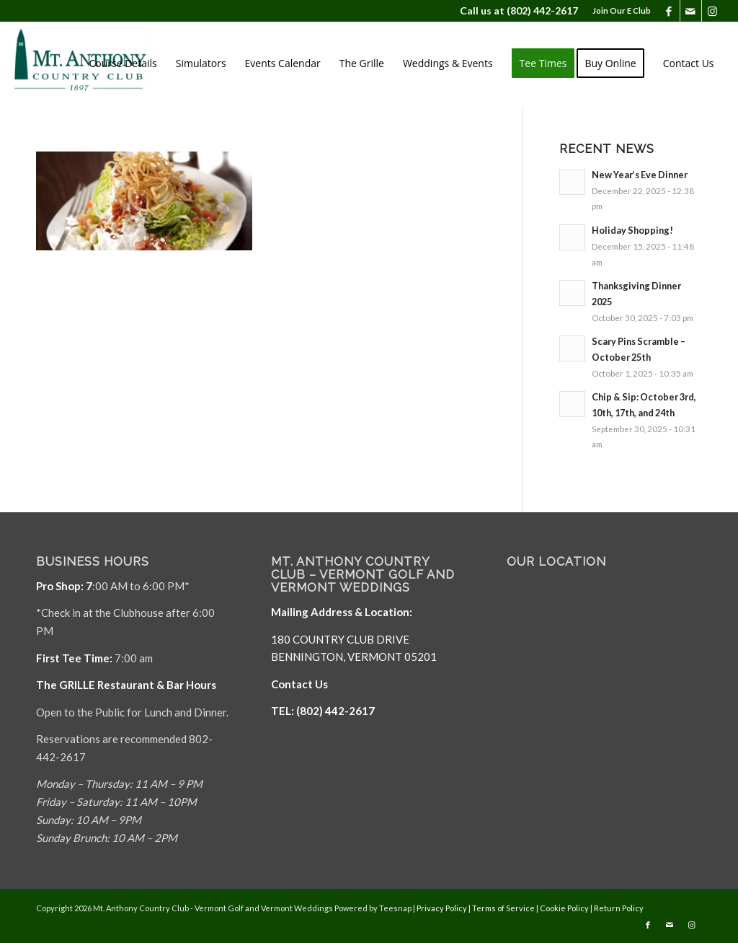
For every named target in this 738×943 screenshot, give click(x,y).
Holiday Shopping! (632, 230)
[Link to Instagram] (713, 11)
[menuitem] (618, 10)
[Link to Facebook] (669, 11)
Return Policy (619, 908)
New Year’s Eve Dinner (640, 174)
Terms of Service (503, 908)
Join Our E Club (621, 10)
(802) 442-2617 (542, 10)
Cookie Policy (564, 908)
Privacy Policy (442, 908)
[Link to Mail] (690, 11)
